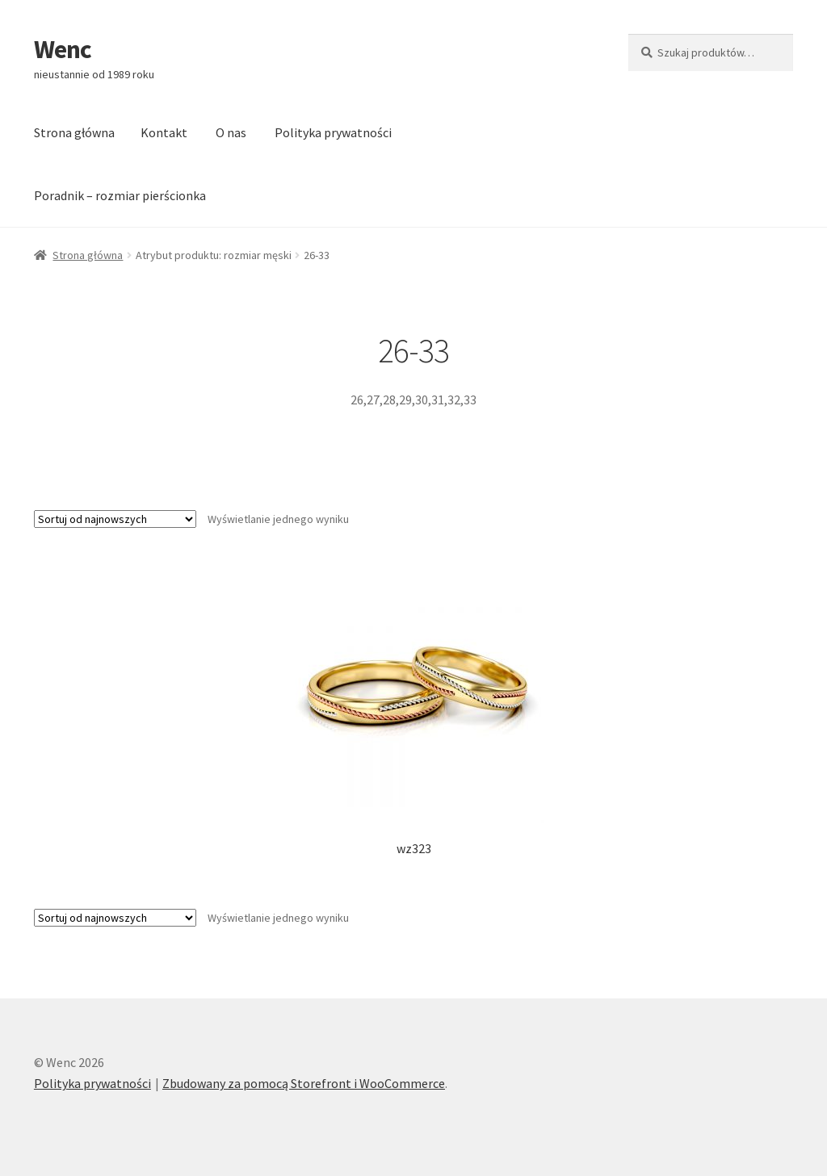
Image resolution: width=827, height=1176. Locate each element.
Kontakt (164, 132)
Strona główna (74, 132)
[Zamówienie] (115, 519)
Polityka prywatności (333, 132)
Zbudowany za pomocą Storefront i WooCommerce (303, 1083)
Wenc (62, 49)
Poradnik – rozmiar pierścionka (120, 195)
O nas (231, 132)
